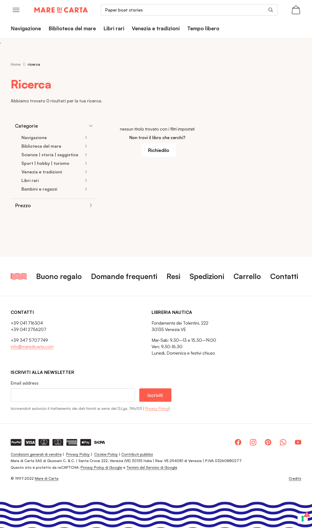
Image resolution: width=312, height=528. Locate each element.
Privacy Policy (157, 408)
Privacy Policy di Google (101, 467)
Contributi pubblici (137, 454)
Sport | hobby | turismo (45, 163)
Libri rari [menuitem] (113, 28)
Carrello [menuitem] (247, 276)
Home (16, 64)
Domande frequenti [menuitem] (124, 276)
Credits (295, 478)
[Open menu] (16, 10)
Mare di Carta (46, 478)
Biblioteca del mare (41, 146)
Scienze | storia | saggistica (49, 154)
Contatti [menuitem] (284, 276)
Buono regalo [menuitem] (59, 276)
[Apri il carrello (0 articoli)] (296, 10)
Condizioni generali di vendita (36, 454)
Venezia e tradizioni (41, 171)
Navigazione (34, 137)
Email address (25, 383)
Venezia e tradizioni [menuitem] (156, 28)
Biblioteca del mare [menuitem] (72, 28)
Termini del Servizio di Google (151, 467)
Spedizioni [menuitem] (207, 276)
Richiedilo (158, 150)
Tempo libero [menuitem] (203, 28)
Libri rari (30, 180)
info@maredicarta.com (32, 346)
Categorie (26, 126)
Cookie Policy (106, 454)
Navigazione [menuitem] (26, 28)
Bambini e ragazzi (39, 189)
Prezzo (23, 205)
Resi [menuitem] (173, 276)
